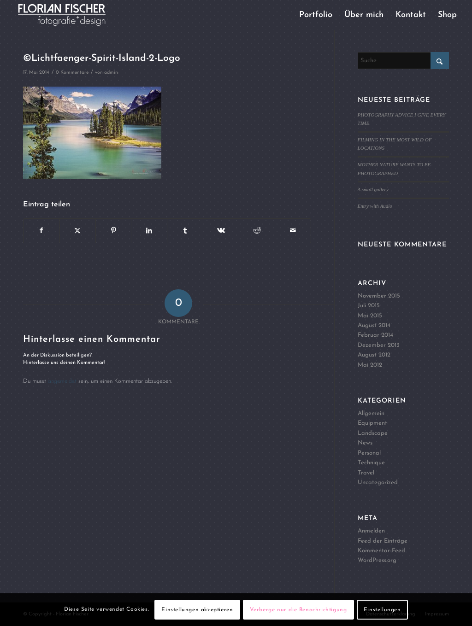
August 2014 (374, 325)
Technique (371, 463)
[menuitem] (315, 15)
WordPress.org (377, 560)
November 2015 (379, 296)
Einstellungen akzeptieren (197, 610)
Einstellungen (382, 610)
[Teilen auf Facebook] (41, 231)
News (365, 443)
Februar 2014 (375, 335)
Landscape (373, 433)
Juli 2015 (369, 306)
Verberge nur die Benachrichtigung (298, 610)
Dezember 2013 (379, 345)
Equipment (372, 423)
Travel (366, 473)
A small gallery (373, 189)
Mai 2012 (370, 365)
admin (111, 72)
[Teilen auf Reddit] (257, 231)
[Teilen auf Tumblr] (185, 231)
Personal (369, 453)
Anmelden (371, 531)
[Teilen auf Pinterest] (113, 231)
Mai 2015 (370, 316)
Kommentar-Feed (381, 551)
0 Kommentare (72, 72)
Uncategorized (378, 483)
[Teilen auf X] (77, 231)
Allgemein (371, 413)
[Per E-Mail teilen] (293, 231)
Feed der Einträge (382, 541)
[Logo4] (69, 15)
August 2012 (374, 355)
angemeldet (62, 381)
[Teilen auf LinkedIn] (149, 231)
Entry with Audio (375, 206)
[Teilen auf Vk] (221, 231)
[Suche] (403, 60)
